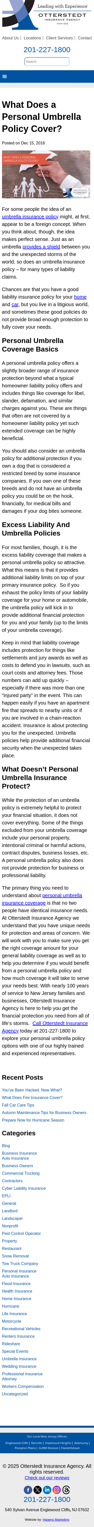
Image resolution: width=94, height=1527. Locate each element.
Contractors (12, 1181)
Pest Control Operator (21, 1233)
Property (9, 1241)
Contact (85, 38)
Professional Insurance (22, 1374)
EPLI (6, 1196)
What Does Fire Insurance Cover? (32, 1097)
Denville (36, 1443)
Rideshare (11, 1344)
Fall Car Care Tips (18, 1105)
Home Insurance (16, 1299)
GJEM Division (48, 1448)
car (15, 304)
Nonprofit (10, 1226)
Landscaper (12, 1218)
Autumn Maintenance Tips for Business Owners (44, 1113)
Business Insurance (19, 1153)
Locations (32, 38)
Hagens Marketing (56, 1519)
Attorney (9, 1379)
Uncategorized (15, 1394)
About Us (10, 38)
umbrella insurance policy (30, 216)
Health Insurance (17, 1291)
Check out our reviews (47, 1477)
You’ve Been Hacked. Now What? (32, 1090)
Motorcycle (11, 1321)
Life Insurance (14, 1314)
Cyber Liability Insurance (24, 1188)
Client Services (59, 38)
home (80, 297)
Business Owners (17, 1166)
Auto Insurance (15, 1158)
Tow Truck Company (20, 1263)
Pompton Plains (25, 1448)
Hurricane (10, 1306)
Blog (6, 1146)
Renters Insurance (18, 1336)
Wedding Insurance (19, 1366)
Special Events (15, 1351)
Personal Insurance (19, 1271)
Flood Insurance (16, 1284)
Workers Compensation (23, 1386)
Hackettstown (70, 1448)
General (9, 1203)
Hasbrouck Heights (58, 1443)
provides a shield (41, 246)
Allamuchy (81, 1443)
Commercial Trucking (21, 1173)
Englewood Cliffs (17, 1443)
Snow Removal (15, 1256)
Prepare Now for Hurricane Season (33, 1120)
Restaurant (12, 1248)
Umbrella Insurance (19, 1359)
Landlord (10, 1211)
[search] (46, 61)
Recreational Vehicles (21, 1329)
